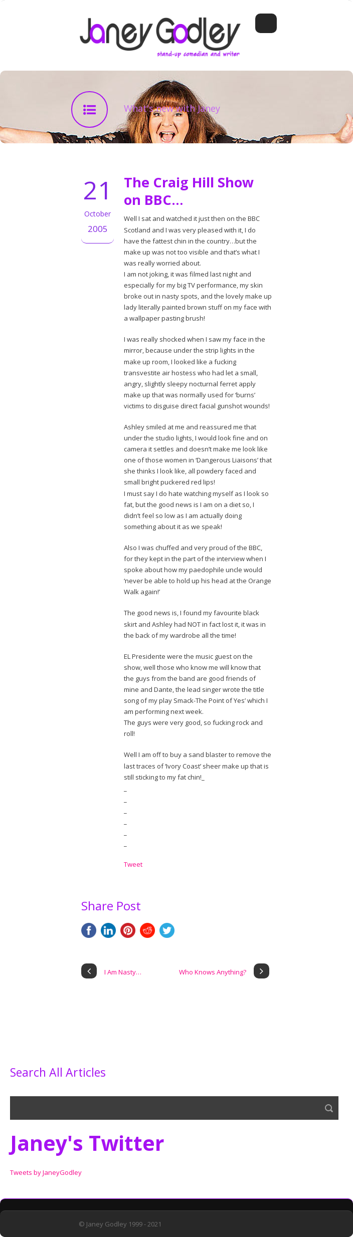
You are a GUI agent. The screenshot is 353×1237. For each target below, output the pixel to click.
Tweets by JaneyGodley (46, 1172)
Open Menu (266, 23)
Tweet (133, 864)
